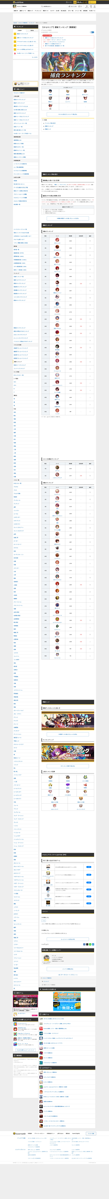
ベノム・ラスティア (18, 846)
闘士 (15, 415)
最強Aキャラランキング (19, 300)
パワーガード (17, 785)
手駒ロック (16, 741)
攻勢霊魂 (16, 625)
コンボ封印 (16, 659)
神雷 (15, 686)
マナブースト (17, 897)
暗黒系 (15, 497)
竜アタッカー (85, 92)
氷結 (15, 802)
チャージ (16, 724)
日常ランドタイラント (57, 513)
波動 (15, 778)
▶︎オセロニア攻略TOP (19, 93)
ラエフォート (57, 492)
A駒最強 (68, 778)
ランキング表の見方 (50, 123)
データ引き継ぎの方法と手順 (21, 187)
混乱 (15, 663)
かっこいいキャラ (81, 807)
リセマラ (52, 10)
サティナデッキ (52, 41)
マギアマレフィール (18, 880)
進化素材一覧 (17, 204)
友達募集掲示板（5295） (20, 263)
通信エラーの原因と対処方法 (21, 191)
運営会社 (68, 1133)
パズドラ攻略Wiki (54, 1145)
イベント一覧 (78, 10)
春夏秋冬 (16, 680)
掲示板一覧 (16, 249)
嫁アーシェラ (57, 262)
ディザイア (16, 730)
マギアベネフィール (18, 876)
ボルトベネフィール (18, 866)
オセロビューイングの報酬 (20, 197)
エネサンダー (17, 517)
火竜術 (15, 585)
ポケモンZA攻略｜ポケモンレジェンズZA (37, 1138)
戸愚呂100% (57, 404)
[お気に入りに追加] (72, 6)
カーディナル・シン (18, 554)
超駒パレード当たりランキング (21, 116)
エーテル (16, 513)
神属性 (50, 786)
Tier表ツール (92, 10)
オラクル (16, 547)
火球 (15, 575)
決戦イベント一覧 (18, 126)
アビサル (16, 486)
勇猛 (15, 473)
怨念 (15, 551)
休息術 (15, 595)
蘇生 (15, 703)
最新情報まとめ (17, 140)
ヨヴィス (59, 39)
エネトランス (17, 520)
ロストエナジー (17, 981)
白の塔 (57, 10)
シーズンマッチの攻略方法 (20, 163)
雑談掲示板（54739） (19, 253)
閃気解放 (16, 693)
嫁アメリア (57, 634)
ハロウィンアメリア (57, 475)
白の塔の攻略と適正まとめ (20, 109)
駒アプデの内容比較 (49, 45)
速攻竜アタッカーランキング (21, 355)
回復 (15, 564)
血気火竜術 (16, 612)
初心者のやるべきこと (19, 184)
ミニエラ (57, 411)
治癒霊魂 (16, 727)
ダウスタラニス (57, 248)
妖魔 (15, 476)
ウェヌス (64, 39)
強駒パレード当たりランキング (21, 120)
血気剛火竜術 (17, 615)
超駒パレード (23, 10)
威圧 (15, 507)
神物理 (50, 92)
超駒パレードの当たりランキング (25, 37)
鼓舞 (15, 649)
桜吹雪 (15, 666)
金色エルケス (57, 542)
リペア (15, 954)
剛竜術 (15, 636)
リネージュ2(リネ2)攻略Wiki (34, 1158)
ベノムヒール (17, 832)
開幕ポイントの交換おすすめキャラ (53, 43)
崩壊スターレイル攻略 (33, 1145)
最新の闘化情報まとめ (19, 153)
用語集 (15, 180)
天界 (15, 429)
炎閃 (15, 534)
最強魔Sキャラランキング (20, 290)
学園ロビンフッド (57, 290)
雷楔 (15, 930)
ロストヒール (17, 985)
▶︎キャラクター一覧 (18, 375)
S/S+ (15, 382)
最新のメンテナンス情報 (20, 157)
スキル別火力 (68, 793)
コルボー (57, 641)
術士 (15, 439)
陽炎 (15, 578)
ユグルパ (57, 549)
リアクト (16, 941)
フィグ (57, 563)
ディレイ (16, 717)
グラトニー (57, 535)
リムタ (57, 319)
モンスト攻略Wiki (76, 1145)
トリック (16, 764)
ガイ (57, 276)
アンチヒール (17, 500)
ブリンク (16, 808)
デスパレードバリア (18, 744)
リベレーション (17, 958)
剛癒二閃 (16, 632)
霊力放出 (16, 975)
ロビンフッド (57, 269)
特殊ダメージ (17, 758)
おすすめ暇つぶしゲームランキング (26, 1050)
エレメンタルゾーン (18, 527)
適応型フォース (17, 737)
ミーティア (16, 910)
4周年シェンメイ (57, 255)
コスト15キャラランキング (20, 297)
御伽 (15, 446)
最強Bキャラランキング (19, 328)
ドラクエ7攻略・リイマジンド (34, 1141)
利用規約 (30, 1133)
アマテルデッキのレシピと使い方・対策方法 (27, 41)
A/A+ (15, 385)
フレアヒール (17, 812)
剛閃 (15, 629)
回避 (15, 561)
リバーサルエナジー (18, 947)
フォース (16, 805)
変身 (15, 849)
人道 (15, 453)
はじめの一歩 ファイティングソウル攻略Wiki (82, 1158)
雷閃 (15, 934)
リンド (57, 592)
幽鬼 (15, 456)
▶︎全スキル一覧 (17, 483)
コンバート (67, 99)
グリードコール (17, 602)
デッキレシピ (38, 10)
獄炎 (15, 642)
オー (57, 362)
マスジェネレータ (18, 890)
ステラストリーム (18, 690)
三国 (15, 449)
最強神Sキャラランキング (20, 286)
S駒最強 (50, 778)
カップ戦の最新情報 (18, 167)
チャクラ (16, 720)
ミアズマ (16, 907)
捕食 (15, 859)
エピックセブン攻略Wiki (55, 1149)
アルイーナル (63, 184)
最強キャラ (30, 10)
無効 (15, 920)
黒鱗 (15, 646)
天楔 (15, 751)
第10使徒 (57, 347)
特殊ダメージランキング (20, 365)
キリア (57, 570)
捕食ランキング (49, 126)
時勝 (55, 184)
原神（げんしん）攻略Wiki (34, 1149)
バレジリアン (57, 312)
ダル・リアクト (17, 714)
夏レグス (57, 354)
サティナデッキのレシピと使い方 (25, 45)
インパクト (16, 510)
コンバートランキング (19, 368)
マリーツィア (57, 298)
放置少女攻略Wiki (32, 1155)
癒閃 (15, 927)
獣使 (15, 422)
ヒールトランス (17, 788)
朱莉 (57, 506)
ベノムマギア (17, 836)
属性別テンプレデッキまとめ (21, 106)
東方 (15, 425)
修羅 (15, 459)
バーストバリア (17, 775)
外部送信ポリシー (51, 1133)
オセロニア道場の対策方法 (20, 201)
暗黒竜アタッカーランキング (21, 358)
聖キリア (57, 499)
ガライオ (57, 468)
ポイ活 (68, 2)
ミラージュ (16, 917)
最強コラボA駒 (81, 800)
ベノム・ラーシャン (18, 842)
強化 (15, 412)
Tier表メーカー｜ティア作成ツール (25, 53)
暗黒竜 (85, 99)
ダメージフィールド (18, 710)
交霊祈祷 (16, 639)
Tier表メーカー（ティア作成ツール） (23, 133)
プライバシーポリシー (39, 1133)
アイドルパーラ (57, 369)
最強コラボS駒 (54, 800)
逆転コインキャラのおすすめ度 (21, 232)
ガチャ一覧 (70, 10)
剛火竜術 (16, 622)
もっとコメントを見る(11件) (68, 939)
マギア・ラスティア (18, 886)
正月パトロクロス (57, 577)
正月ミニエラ (57, 241)
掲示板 (32, 30)
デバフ (15, 747)
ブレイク (16, 822)
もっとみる (34, 57)
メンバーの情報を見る (67, 969)
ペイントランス (17, 829)
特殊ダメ (50, 99)
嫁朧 (57, 283)
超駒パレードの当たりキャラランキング (54, 37)
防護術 (15, 856)
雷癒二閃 (16, 937)
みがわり (16, 914)
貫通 (15, 588)
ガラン (57, 585)
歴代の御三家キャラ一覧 (20, 130)
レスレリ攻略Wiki (76, 1149)
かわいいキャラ (54, 807)
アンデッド (16, 503)
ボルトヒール (17, 863)
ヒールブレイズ (17, 795)
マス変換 (16, 893)
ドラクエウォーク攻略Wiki (34, 1146)
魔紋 (15, 903)
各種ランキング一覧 (18, 276)
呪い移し (16, 771)
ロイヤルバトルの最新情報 (20, 170)
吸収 (15, 591)
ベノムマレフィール (18, 839)
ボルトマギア (17, 869)
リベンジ (16, 961)
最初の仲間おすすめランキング (21, 331)
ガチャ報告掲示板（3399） (20, 266)
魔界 (15, 432)
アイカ (57, 340)
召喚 (15, 683)
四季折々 (16, 669)
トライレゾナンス (18, 761)
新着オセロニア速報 (18, 143)
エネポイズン (17, 524)
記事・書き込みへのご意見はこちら (68, 974)
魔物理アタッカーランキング (21, 351)
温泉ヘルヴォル (57, 326)
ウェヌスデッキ (60, 41)
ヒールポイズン (17, 798)
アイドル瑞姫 (57, 390)
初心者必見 (63, 10)
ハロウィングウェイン (57, 383)
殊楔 (15, 673)
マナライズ (16, 900)
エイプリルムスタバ (57, 620)
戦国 (15, 442)
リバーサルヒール (18, 951)
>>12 (44, 920)
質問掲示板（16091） (19, 256)
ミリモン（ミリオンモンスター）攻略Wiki (59, 1158)
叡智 (15, 463)
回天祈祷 (16, 558)
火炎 (15, 571)
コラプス (16, 652)
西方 (15, 470)
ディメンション (17, 734)
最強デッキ (45, 10)
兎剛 (57, 521)
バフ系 (15, 781)
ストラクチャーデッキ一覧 (20, 229)
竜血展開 (16, 968)
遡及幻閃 (16, 700)
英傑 (15, 466)
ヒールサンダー (17, 791)
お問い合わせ (60, 1133)
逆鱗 (15, 608)
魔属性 (68, 786)
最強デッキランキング (22, 33)
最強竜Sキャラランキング (20, 293)
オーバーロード (17, 544)
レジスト (16, 978)
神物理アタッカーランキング (21, 348)
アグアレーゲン (57, 305)
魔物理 (68, 92)
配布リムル (57, 397)
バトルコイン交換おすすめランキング (23, 341)
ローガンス (57, 649)
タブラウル (57, 333)
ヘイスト (16, 825)
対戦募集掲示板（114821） (20, 259)
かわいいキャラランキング (20, 334)
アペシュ (57, 599)
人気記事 (19, 30)
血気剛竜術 (16, 619)
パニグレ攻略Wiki (76, 1155)
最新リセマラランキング (20, 113)
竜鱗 (15, 971)
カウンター (16, 568)
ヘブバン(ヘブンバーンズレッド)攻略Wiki (59, 1151)
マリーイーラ (57, 656)
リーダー (16, 964)
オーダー (16, 541)
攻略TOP (16, 10)
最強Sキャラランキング (19, 99)
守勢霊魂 (16, 676)
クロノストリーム (18, 605)
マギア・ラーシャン (18, 883)
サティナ (54, 39)
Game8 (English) (76, 1133)
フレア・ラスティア (18, 819)
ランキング (46, 981)
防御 (15, 853)
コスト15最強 (85, 778)
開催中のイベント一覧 (19, 150)
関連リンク (48, 129)
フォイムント (57, 556)
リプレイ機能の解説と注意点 (21, 243)
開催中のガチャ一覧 (18, 147)
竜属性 (85, 785)
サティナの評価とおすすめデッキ (25, 49)
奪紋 (15, 707)
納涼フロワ (57, 376)
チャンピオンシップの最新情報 (21, 174)
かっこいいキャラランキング (21, 338)
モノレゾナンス (17, 924)
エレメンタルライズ (18, 530)
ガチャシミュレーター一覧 (20, 123)
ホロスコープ (17, 873)
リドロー (16, 944)
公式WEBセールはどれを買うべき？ (22, 236)
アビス (15, 490)
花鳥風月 (16, 581)
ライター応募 (91, 1133)
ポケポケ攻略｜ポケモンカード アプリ (80, 1141)
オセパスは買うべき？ (19, 239)
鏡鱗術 (15, 598)
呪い (15, 768)
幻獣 (15, 436)
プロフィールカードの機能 (20, 194)
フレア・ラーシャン (18, 815)
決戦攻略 (85, 10)
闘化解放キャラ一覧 (59, 45)
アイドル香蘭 (57, 528)
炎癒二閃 (16, 537)
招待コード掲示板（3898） (20, 270)
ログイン (92, 2)
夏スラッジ (57, 606)
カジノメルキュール (57, 613)
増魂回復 (16, 697)
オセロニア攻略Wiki (47, 978)
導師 (15, 419)
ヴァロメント (57, 627)
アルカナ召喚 (17, 493)
